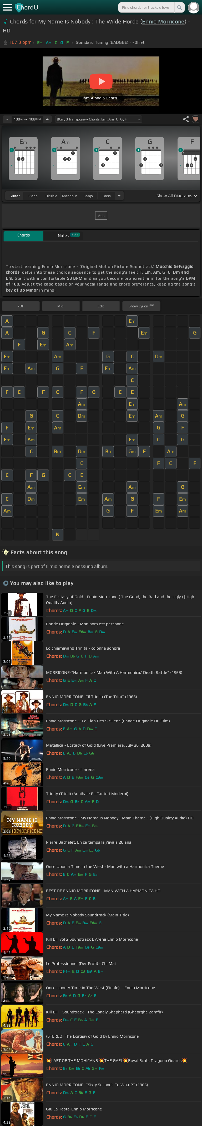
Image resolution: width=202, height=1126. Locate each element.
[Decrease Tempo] (7, 119)
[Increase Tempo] (47, 119)
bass (107, 196)
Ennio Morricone (163, 21)
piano (33, 196)
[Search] (179, 7)
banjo (88, 196)
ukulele (51, 196)
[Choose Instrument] (119, 196)
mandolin (69, 196)
